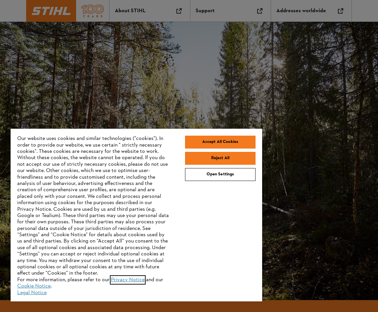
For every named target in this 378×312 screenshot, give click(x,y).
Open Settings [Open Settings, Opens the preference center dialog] (220, 174)
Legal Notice (32, 292)
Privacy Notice (128, 280)
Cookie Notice (34, 286)
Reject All (220, 158)
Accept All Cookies (220, 142)
